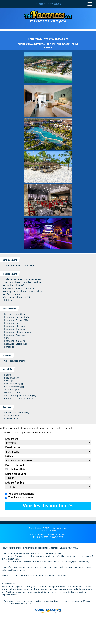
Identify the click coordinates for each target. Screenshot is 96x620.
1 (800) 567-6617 (48, 4)
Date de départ (14, 465)
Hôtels (9, 456)
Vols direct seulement (20, 493)
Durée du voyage (16, 474)
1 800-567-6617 (56, 537)
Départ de (11, 438)
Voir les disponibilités (48, 505)
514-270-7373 (42, 537)
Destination (12, 447)
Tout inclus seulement (20, 497)
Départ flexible (14, 482)
